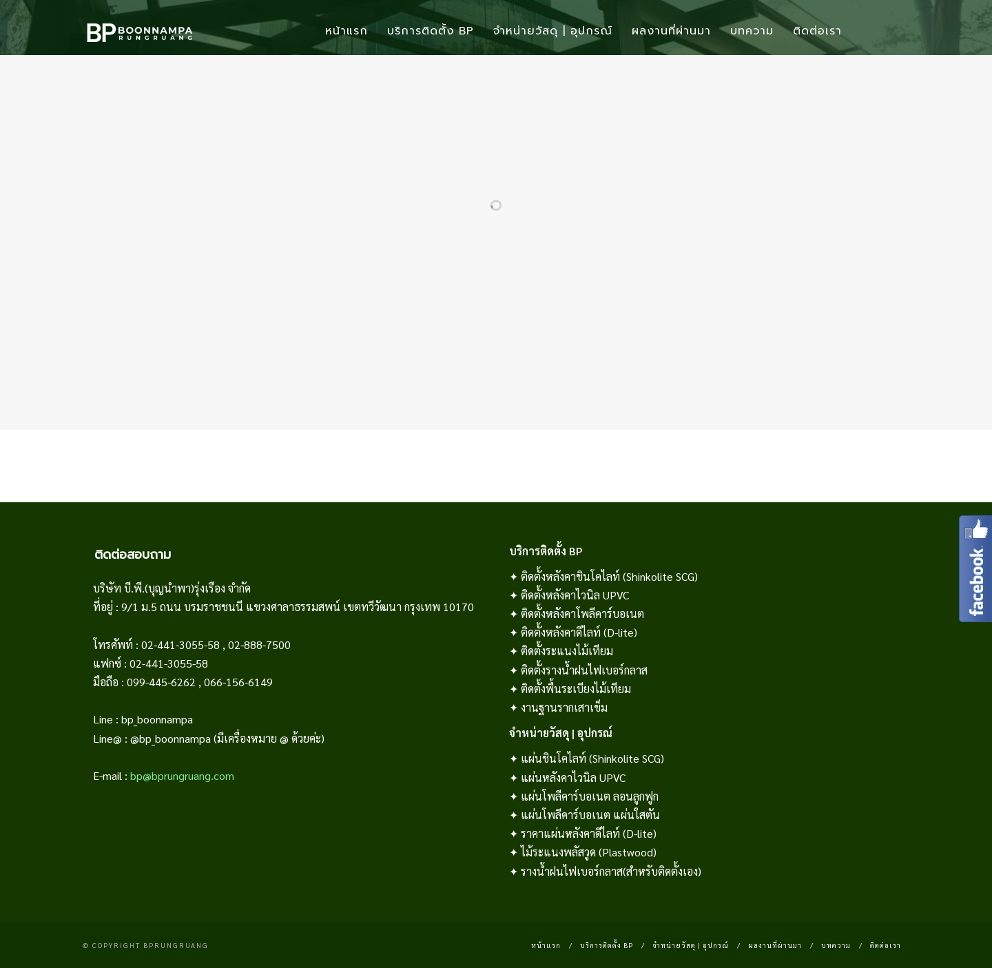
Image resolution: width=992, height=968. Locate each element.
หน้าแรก (346, 31)
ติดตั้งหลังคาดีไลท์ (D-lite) (579, 632)
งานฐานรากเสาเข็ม (564, 707)
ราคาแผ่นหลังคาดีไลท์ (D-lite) (589, 833)
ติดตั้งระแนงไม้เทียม (567, 650)
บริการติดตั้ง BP (430, 31)
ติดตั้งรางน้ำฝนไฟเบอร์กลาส (584, 670)
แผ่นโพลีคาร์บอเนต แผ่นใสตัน (590, 814)
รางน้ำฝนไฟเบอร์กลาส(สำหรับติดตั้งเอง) (611, 871)
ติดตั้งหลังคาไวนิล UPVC (575, 595)
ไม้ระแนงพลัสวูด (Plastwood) (589, 852)
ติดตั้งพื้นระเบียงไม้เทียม (576, 688)
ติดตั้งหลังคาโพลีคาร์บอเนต (582, 613)
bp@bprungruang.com (182, 775)
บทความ (752, 31)
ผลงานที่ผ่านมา (671, 31)
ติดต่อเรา (817, 31)
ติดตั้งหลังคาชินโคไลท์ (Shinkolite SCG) (609, 576)
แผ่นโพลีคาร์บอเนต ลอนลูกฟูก (590, 796)
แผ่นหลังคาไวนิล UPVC (573, 777)
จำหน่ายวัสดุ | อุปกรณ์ (552, 31)
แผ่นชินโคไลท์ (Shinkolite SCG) (592, 758)
